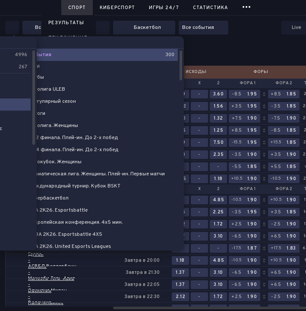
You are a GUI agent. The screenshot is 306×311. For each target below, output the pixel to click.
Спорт (77, 8)
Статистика (210, 8)
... (246, 6)
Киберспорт (117, 8)
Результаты (66, 23)
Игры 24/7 (164, 8)
